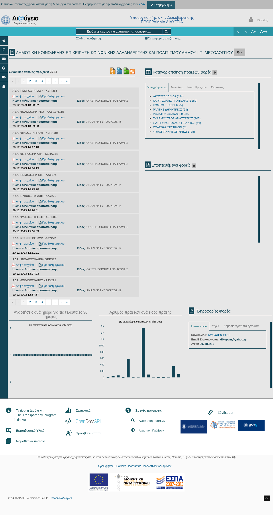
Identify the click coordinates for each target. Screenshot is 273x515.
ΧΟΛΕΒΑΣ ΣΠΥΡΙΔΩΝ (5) (170, 127)
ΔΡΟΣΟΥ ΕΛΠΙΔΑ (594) (168, 96)
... (55, 81)
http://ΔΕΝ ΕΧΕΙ (219, 335)
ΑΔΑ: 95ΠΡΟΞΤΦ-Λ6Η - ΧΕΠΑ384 (35, 153)
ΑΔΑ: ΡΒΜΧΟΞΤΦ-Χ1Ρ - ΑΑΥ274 (34, 175)
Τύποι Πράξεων (197, 87)
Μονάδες (176, 87)
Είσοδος (257, 20)
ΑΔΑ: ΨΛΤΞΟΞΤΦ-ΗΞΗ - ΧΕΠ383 (34, 217)
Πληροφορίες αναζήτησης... (164, 38)
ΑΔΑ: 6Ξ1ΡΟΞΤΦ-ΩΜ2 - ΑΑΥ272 (34, 238)
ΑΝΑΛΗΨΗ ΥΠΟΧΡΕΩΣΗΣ (104, 121)
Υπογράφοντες (156, 87)
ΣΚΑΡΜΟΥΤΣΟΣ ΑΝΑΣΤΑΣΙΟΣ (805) (176, 118)
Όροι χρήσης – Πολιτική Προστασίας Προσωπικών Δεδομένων (134, 466)
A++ (263, 31)
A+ (253, 31)
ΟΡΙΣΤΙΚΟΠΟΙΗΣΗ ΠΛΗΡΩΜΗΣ (107, 100)
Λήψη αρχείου (22, 96)
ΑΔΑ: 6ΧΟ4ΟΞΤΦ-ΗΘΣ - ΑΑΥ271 (34, 280)
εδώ (142, 4)
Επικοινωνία (199, 326)
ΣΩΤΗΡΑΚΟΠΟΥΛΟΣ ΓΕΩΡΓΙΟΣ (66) (177, 122)
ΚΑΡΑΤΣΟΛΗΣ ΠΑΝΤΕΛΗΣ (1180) (175, 100)
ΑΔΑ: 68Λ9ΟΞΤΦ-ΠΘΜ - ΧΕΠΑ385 (35, 132)
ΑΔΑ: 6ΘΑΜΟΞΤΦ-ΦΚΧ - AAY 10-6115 (38, 111)
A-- (238, 31)
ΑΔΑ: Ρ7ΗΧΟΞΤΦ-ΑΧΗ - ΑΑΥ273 (34, 196)
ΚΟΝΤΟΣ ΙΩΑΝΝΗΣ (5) (168, 105)
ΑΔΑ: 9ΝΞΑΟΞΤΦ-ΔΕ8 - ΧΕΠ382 (34, 259)
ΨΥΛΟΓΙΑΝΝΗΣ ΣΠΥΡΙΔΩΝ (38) (174, 131)
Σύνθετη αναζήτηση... (89, 38)
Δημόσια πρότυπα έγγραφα (241, 326)
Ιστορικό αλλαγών (61, 498)
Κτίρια (215, 326)
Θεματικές (217, 87)
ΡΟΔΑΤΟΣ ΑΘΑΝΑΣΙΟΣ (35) (171, 114)
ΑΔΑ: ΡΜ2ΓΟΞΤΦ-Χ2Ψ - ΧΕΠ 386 (34, 90)
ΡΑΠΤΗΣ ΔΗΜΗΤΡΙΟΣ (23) (170, 109)
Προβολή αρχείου (52, 96)
